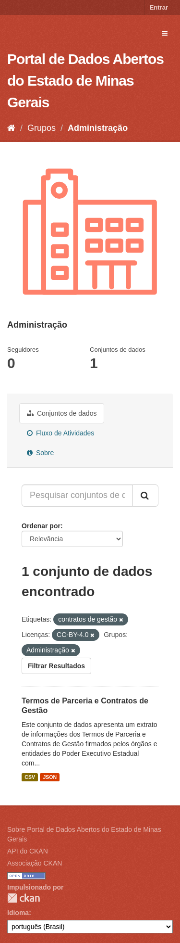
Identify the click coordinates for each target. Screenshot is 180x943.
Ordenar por (41, 526)
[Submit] (145, 495)
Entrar (159, 7)
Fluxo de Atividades (60, 433)
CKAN (23, 898)
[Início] (11, 128)
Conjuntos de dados (61, 413)
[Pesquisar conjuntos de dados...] (77, 495)
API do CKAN (27, 851)
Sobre (40, 453)
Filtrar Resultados (56, 666)
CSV (29, 777)
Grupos (41, 128)
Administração (98, 128)
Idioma (18, 913)
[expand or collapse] (164, 33)
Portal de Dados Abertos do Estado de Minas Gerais (85, 80)
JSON (50, 777)
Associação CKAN (34, 863)
